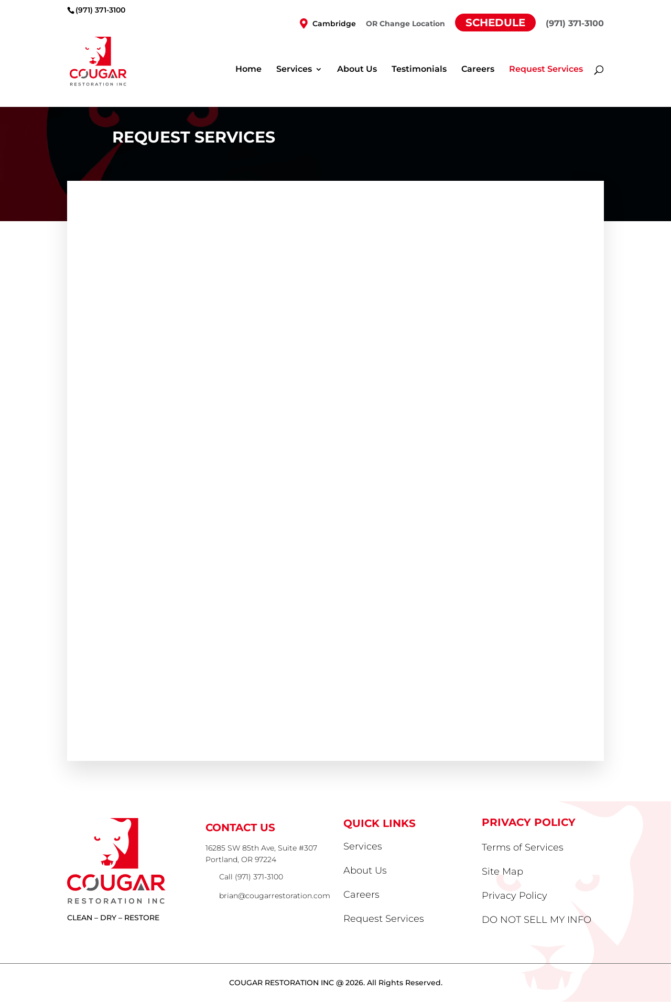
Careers (477, 70)
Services (294, 70)
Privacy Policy (514, 895)
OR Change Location (405, 24)
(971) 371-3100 (100, 10)
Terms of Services (523, 847)
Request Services (546, 70)
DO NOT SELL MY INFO (536, 919)
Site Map (502, 871)
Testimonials (419, 70)
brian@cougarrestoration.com (274, 895)
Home (248, 70)
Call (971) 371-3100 (251, 876)
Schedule (495, 22)
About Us (357, 70)
